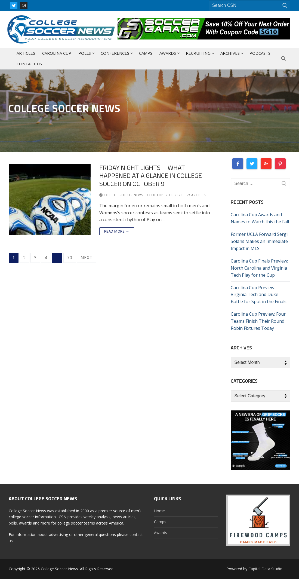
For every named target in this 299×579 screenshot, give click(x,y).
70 (69, 258)
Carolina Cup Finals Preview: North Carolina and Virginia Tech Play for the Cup (259, 268)
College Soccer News (121, 195)
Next (87, 258)
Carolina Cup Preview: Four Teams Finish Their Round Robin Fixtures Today (258, 321)
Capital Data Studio (265, 568)
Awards (160, 532)
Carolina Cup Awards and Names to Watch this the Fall (260, 218)
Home (159, 510)
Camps (160, 521)
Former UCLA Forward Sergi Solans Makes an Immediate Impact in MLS (259, 241)
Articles (196, 195)
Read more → (117, 231)
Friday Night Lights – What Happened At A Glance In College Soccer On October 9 (150, 176)
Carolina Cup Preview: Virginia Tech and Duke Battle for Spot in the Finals (258, 295)
